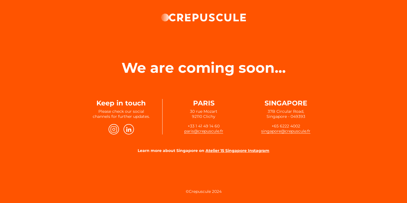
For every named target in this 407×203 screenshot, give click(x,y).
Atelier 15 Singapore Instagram (237, 150)
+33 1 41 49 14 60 (204, 126)
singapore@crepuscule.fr (285, 131)
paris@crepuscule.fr (203, 131)
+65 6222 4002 (286, 126)
